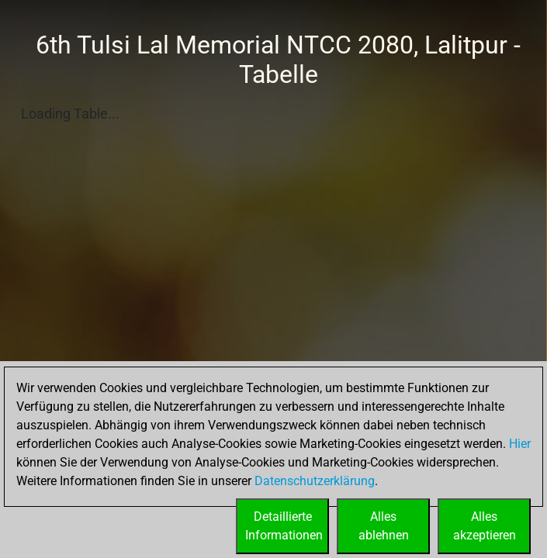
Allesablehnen (383, 525)
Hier (520, 443)
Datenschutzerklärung (314, 481)
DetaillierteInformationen (284, 525)
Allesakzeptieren (484, 525)
